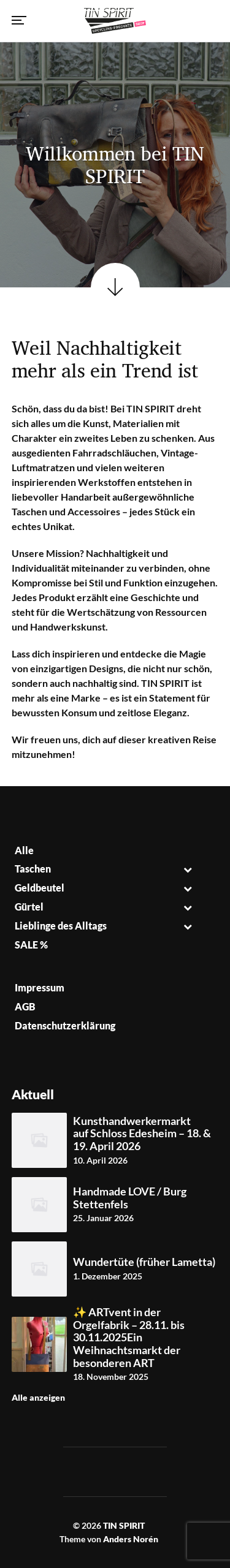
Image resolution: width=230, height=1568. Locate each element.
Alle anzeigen (38, 1397)
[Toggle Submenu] (187, 869)
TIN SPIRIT (124, 1525)
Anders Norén (130, 1539)
